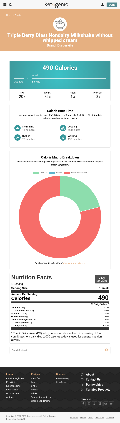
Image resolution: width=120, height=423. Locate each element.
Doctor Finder (12, 393)
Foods (18, 15)
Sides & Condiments (40, 401)
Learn (9, 374)
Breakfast (36, 378)
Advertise (74, 417)
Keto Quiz (11, 382)
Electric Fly (21, 419)
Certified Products (98, 389)
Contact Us (93, 379)
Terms (90, 417)
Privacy (83, 417)
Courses (60, 374)
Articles (9, 397)
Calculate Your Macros (74, 263)
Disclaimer (99, 417)
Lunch (34, 382)
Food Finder (12, 389)
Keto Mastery (62, 378)
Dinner (34, 386)
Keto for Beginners (15, 378)
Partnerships (94, 384)
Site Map (110, 417)
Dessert (34, 389)
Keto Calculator (13, 386)
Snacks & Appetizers (41, 397)
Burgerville (65, 45)
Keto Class (61, 382)
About (90, 374)
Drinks (34, 393)
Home (9, 15)
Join (112, 4)
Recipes (35, 374)
